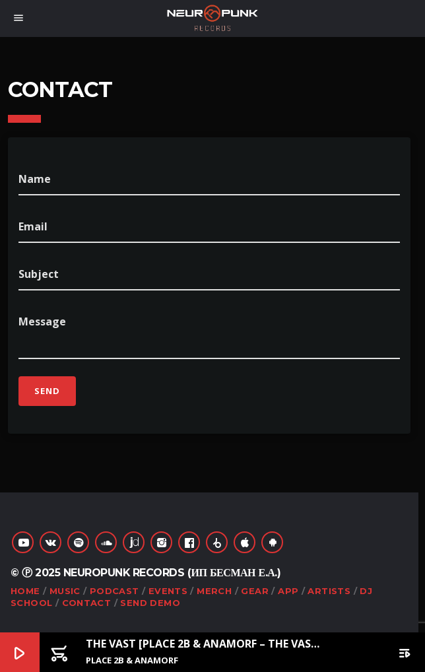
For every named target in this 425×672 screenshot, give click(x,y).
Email (33, 226)
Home (25, 591)
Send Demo (150, 602)
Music (65, 591)
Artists (329, 591)
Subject (38, 274)
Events (167, 591)
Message (42, 321)
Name (34, 179)
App (288, 591)
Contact (87, 602)
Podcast (114, 591)
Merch (214, 591)
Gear (255, 591)
